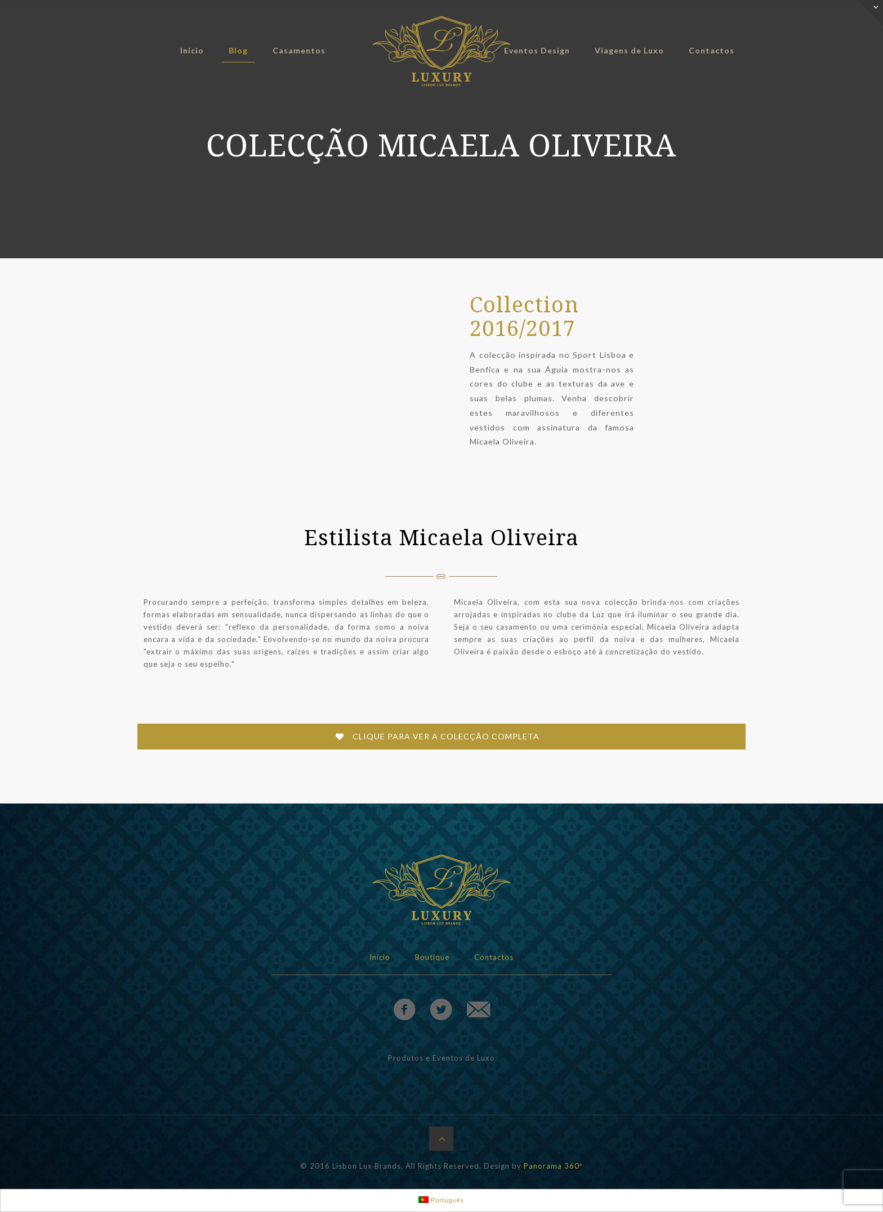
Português (441, 1200)
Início (379, 957)
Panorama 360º (553, 1165)
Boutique (432, 957)
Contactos (494, 957)
